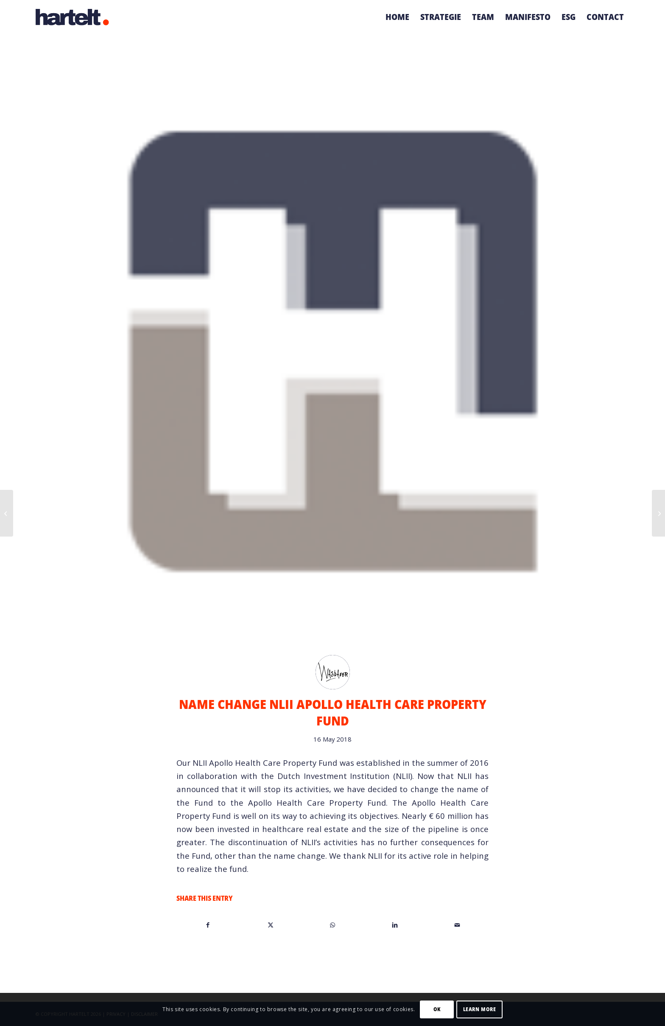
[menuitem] (397, 17)
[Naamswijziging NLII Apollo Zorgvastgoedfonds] (6, 513)
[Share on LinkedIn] (395, 924)
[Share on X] (271, 924)
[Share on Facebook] (208, 924)
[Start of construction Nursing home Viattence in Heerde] (658, 513)
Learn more (479, 1009)
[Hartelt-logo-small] (72, 17)
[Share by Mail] (457, 924)
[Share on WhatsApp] (333, 924)
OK (437, 1009)
